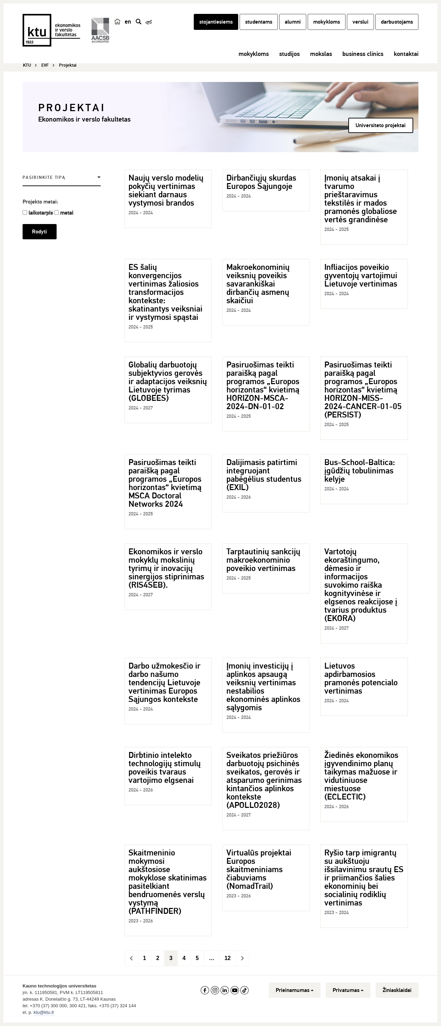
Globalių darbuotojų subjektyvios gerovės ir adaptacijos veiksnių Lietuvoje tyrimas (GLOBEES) (167, 381)
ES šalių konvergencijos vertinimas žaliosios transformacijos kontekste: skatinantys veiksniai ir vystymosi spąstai (165, 292)
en (128, 21)
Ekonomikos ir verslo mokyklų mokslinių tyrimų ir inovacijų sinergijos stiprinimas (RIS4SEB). (166, 568)
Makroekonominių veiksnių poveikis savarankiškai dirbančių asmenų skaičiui (258, 284)
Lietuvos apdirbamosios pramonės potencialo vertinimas (361, 678)
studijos (289, 54)
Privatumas (348, 990)
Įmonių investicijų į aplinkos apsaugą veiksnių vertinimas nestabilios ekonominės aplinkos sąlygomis (263, 687)
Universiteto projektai (381, 125)
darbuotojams (397, 21)
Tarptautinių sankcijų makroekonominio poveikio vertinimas (263, 559)
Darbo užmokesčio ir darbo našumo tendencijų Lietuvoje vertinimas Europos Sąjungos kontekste (164, 682)
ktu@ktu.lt (44, 1012)
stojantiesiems (216, 21)
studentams (258, 21)
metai (66, 212)
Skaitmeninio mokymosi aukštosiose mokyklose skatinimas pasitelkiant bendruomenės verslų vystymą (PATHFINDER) (167, 882)
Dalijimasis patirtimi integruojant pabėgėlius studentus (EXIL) (263, 474)
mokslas (321, 54)
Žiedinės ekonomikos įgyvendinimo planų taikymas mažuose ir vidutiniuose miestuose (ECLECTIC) (361, 776)
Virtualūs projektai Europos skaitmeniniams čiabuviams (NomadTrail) (258, 869)
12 (227, 958)
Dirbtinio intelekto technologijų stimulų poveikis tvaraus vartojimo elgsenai (164, 767)
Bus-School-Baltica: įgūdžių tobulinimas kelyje (359, 470)
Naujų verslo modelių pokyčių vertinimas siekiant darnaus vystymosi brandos (165, 190)
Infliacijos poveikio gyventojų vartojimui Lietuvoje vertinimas (360, 275)
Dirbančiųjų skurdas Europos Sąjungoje (261, 182)
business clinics (362, 54)
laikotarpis (40, 212)
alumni (293, 21)
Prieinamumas (295, 990)
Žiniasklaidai (397, 990)
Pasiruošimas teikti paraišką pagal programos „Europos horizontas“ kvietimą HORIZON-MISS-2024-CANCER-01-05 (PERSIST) (363, 390)
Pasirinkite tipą (44, 177)
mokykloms (326, 21)
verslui (360, 21)
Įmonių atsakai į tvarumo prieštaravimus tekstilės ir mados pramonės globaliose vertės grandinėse (360, 199)
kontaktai (406, 54)
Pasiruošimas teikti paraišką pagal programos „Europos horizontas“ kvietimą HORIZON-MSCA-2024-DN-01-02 (262, 386)
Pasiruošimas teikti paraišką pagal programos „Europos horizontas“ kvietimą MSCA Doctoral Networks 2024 (164, 483)
